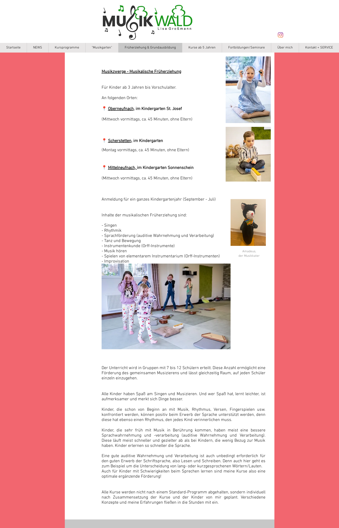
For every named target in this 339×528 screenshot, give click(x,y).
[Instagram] (280, 35)
